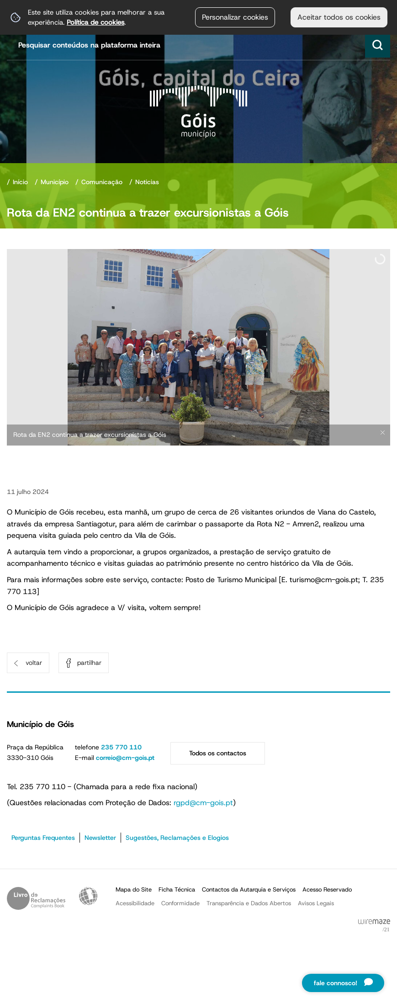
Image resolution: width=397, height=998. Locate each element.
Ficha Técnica (177, 889)
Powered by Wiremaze (374, 926)
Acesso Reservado (327, 889)
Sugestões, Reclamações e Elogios (177, 837)
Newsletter (100, 837)
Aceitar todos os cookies (339, 17)
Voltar (34, 662)
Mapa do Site (134, 889)
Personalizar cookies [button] (235, 17)
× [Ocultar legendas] (382, 432)
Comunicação (101, 181)
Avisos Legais (316, 903)
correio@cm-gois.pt (125, 757)
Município (55, 181)
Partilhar (89, 662)
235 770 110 (121, 747)
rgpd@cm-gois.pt (203, 802)
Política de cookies (95, 22)
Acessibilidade (88, 896)
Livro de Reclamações (36, 898)
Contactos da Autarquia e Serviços (249, 889)
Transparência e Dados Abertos (248, 903)
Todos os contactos (217, 753)
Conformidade (180, 903)
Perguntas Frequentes (43, 837)
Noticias (147, 181)
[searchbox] (199, 45)
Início (20, 181)
